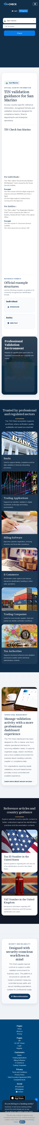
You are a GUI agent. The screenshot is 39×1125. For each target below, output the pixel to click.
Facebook (19, 1087)
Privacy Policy (19, 1075)
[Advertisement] (19, 53)
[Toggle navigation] (35, 4)
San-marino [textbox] (10, 21)
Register (23, 11)
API (19, 1041)
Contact (19, 1092)
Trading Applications (19, 1058)
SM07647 (13, 323)
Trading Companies (19, 1065)
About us (20, 1031)
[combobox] (19, 20)
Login (14, 11)
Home (19, 1029)
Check (19, 33)
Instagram (19, 1089)
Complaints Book (19, 1080)
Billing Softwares (19, 1060)
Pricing (19, 1034)
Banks (19, 1055)
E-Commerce (19, 1063)
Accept (22, 1122)
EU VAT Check (20, 1043)
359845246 (13, 307)
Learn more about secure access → (19, 781)
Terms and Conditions (19, 1072)
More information (19, 996)
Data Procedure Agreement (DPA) (19, 1077)
